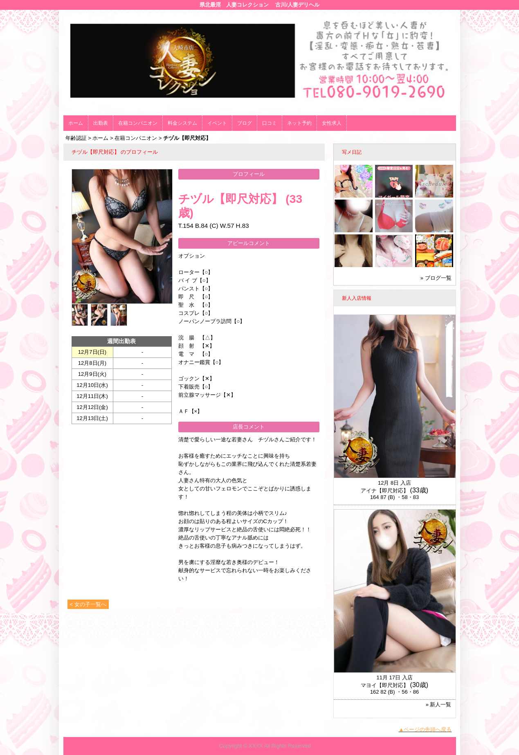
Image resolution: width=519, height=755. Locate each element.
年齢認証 (76, 138)
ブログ (244, 123)
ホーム (75, 123)
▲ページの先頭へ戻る (425, 729)
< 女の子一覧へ (88, 604)
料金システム (182, 123)
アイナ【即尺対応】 (385, 491)
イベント (217, 123)
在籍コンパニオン (137, 123)
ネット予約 (299, 123)
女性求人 (332, 123)
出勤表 (100, 123)
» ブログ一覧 (436, 278)
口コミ (269, 123)
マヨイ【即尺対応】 (385, 685)
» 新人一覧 (439, 704)
